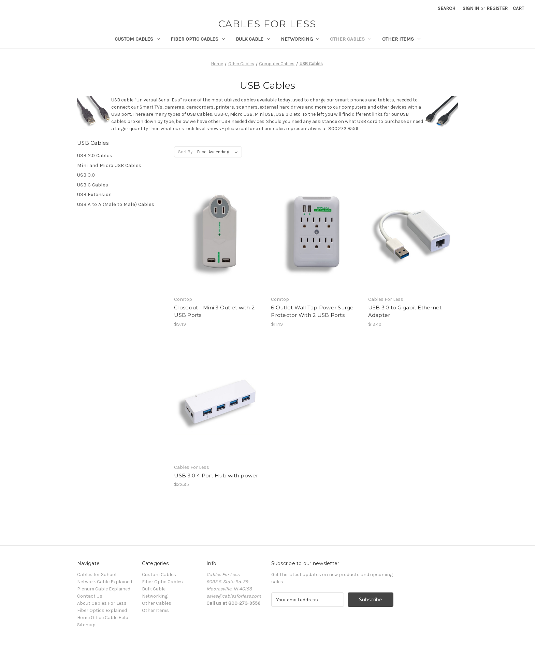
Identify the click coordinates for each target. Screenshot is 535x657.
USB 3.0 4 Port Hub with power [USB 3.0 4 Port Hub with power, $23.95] (216, 475)
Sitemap (86, 625)
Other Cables (350, 39)
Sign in (471, 8)
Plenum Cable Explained (103, 589)
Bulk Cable (253, 39)
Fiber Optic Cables (198, 39)
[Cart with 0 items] (518, 8)
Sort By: (185, 151)
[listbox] (219, 152)
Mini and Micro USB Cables (109, 165)
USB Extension (94, 194)
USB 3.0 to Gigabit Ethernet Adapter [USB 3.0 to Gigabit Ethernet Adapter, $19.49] (405, 311)
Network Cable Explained (104, 582)
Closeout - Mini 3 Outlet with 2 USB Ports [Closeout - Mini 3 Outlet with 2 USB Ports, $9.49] (214, 311)
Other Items (401, 39)
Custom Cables (137, 39)
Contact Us (89, 596)
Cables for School (96, 574)
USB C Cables (92, 185)
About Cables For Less (102, 603)
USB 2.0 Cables (94, 155)
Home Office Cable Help (102, 617)
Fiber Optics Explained (102, 610)
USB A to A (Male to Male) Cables (115, 204)
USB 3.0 (86, 175)
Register (497, 8)
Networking (300, 39)
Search (446, 8)
